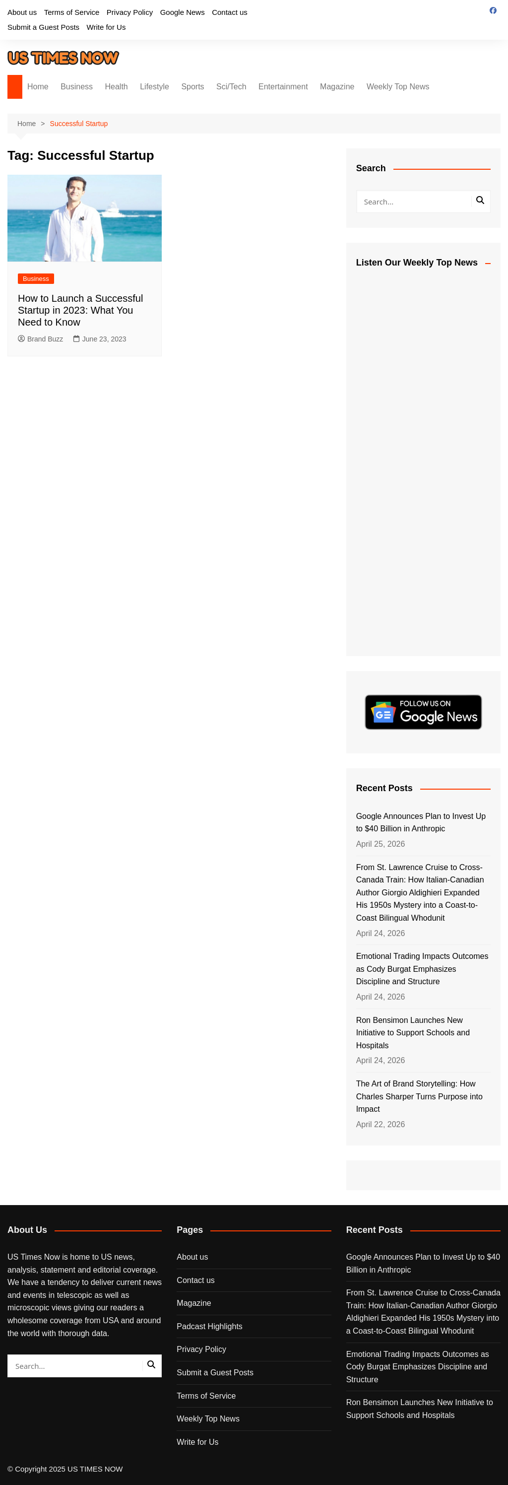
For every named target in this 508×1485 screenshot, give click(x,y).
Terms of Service (72, 12)
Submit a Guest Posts (43, 27)
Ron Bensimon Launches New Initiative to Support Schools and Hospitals (413, 1033)
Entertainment (283, 86)
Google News (182, 12)
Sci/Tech (231, 86)
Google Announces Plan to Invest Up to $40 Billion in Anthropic (421, 822)
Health (116, 86)
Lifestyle (154, 86)
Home (38, 86)
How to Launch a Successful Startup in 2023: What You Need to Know (80, 310)
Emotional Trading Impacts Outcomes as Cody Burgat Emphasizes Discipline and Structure (422, 969)
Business (77, 86)
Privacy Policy (130, 12)
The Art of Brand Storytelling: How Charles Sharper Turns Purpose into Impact (419, 1096)
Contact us (230, 12)
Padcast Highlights (210, 1326)
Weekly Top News (398, 86)
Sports (192, 86)
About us (22, 12)
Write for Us (106, 27)
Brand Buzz (40, 339)
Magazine (337, 86)
